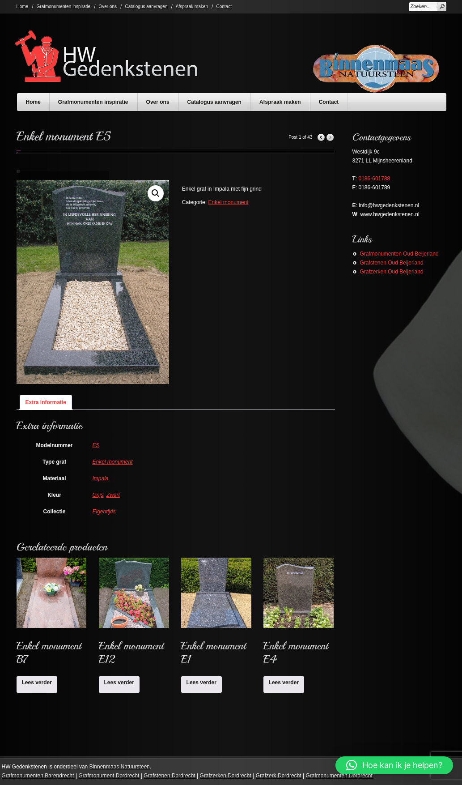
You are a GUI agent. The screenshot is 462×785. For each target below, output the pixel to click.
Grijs (98, 495)
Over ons (108, 6)
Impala (101, 478)
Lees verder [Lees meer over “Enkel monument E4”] (284, 682)
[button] (156, 193)
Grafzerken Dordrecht (225, 775)
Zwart (113, 495)
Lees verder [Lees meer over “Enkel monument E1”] (201, 682)
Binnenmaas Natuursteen (119, 767)
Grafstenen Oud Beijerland (392, 263)
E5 (96, 445)
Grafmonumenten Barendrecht (38, 775)
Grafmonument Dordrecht (108, 775)
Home (23, 6)
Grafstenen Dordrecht (169, 775)
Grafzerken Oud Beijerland (392, 272)
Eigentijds (104, 511)
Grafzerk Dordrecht (278, 775)
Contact (223, 6)
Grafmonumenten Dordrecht (338, 775)
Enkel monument (228, 202)
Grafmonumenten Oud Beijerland (399, 254)
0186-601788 (374, 178)
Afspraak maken (192, 6)
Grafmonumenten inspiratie (64, 6)
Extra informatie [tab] (45, 402)
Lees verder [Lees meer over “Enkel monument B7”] (37, 682)
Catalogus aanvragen (146, 6)
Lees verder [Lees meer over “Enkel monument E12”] (119, 682)
